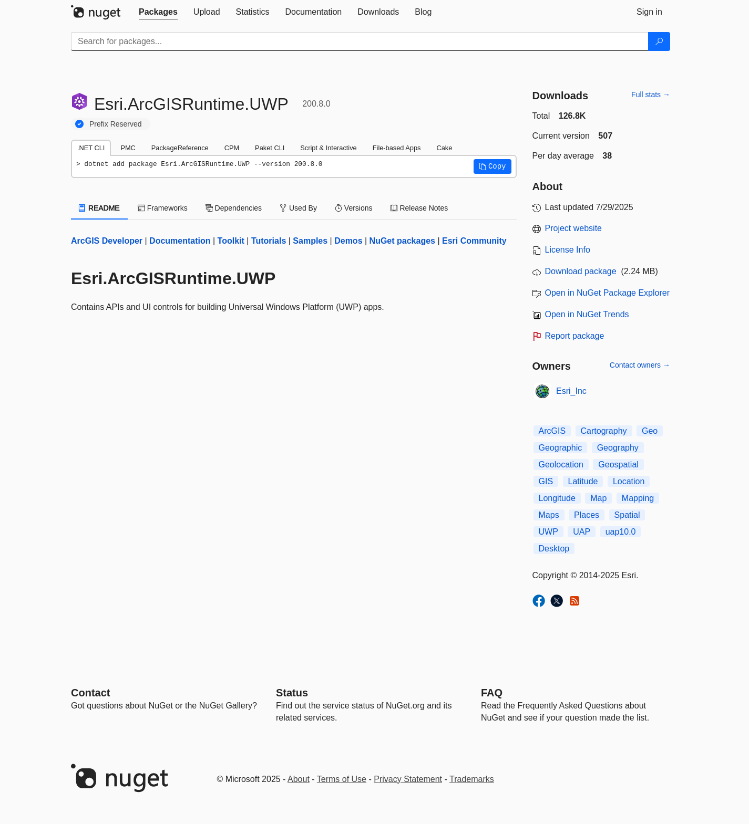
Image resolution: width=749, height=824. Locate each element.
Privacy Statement (408, 779)
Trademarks (471, 779)
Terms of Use (341, 779)
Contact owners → (640, 365)
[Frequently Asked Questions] (491, 692)
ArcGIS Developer (106, 240)
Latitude (583, 481)
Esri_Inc (571, 391)
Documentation (179, 240)
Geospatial (618, 464)
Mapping (638, 498)
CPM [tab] (231, 148)
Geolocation (561, 464)
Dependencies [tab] (234, 208)
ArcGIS (552, 430)
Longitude (557, 498)
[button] (492, 166)
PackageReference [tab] (180, 148)
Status (292, 692)
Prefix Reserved (115, 124)
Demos (348, 240)
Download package (581, 271)
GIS (546, 481)
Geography (618, 447)
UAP (581, 531)
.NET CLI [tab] (91, 148)
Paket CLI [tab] (269, 148)
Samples (310, 240)
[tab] (158, 12)
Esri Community (474, 240)
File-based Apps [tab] (397, 148)
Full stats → (650, 94)
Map (598, 498)
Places (586, 514)
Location (629, 481)
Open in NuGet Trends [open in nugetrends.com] (587, 314)
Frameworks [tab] (163, 208)
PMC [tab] (127, 148)
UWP (548, 531)
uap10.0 (621, 531)
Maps (549, 514)
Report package (574, 335)
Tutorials (268, 240)
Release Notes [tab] (419, 208)
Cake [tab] (444, 148)
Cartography (604, 430)
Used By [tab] (298, 208)
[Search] (659, 41)
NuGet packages (402, 240)
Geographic (560, 447)
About (299, 779)
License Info (567, 249)
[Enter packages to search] (360, 41)
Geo (650, 430)
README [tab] (99, 208)
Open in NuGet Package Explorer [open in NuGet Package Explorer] (607, 292)
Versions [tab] (354, 208)
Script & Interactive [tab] (328, 148)
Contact (90, 692)
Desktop (554, 548)
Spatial (627, 514)
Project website (573, 228)
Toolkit (231, 240)
